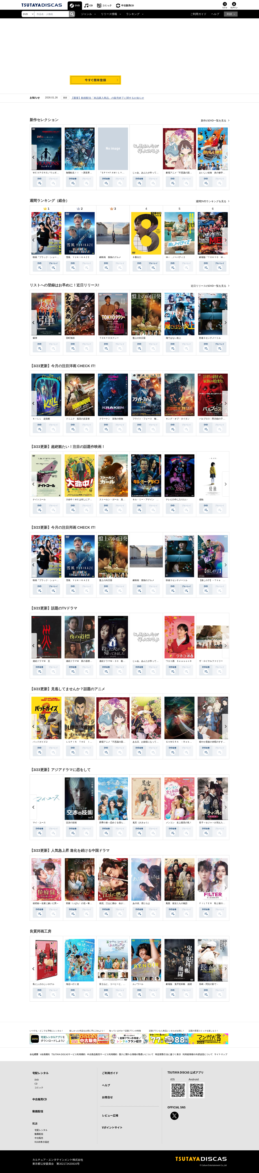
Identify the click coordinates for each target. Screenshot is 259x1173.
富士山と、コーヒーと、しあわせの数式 (118, 984)
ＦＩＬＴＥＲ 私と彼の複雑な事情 (216, 903)
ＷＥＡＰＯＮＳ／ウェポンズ (47, 172)
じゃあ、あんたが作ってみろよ (148, 172)
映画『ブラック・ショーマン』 (48, 257)
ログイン (234, 8)
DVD (77, 5)
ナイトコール (39, 499)
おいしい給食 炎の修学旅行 (213, 172)
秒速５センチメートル (210, 338)
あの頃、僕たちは (141, 903)
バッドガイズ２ (40, 742)
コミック (107, 5)
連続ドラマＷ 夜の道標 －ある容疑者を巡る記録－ (92, 661)
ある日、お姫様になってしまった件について (154, 742)
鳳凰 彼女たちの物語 (176, 903)
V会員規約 (45, 1054)
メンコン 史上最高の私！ (179, 822)
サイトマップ (220, 1054)
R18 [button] (229, 14)
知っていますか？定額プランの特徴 (125, 1031)
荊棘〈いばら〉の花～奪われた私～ (83, 903)
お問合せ (107, 1097)
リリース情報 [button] (109, 14)
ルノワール (138, 984)
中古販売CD (127, 5)
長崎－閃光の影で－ (209, 984)
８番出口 (137, 257)
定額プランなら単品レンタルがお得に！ (167, 1031)
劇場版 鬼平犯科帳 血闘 (179, 984)
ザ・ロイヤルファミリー (211, 661)
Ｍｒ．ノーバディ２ (175, 257)
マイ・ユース (39, 822)
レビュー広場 (110, 1115)
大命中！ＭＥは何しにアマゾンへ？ (83, 499)
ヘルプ (215, 14)
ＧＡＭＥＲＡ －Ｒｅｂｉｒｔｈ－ (183, 742)
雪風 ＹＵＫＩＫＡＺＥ (78, 257)
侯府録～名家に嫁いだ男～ (46, 903)
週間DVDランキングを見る (211, 201)
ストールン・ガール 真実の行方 (115, 499)
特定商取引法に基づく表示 (168, 1054)
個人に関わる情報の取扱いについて (136, 1054)
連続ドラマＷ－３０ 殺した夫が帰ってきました (123, 661)
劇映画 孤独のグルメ (110, 257)
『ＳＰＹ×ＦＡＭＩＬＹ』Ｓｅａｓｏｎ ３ (120, 172)
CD (91, 5)
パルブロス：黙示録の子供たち (214, 419)
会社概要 (34, 1054)
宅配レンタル (41, 1129)
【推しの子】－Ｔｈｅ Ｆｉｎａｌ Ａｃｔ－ (221, 580)
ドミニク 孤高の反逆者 (78, 419)
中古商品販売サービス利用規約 (102, 1054)
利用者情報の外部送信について (198, 1054)
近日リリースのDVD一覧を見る (209, 285)
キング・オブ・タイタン (178, 419)
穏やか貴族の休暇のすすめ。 (213, 742)
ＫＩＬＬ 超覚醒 (41, 419)
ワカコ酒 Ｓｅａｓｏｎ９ (179, 661)
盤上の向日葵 (139, 338)
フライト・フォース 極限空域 (148, 419)
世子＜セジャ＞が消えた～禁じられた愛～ (219, 822)
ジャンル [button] (86, 14)
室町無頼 (70, 338)
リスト (225, 8)
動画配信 (37, 1111)
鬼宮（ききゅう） (141, 822)
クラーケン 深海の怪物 (111, 419)
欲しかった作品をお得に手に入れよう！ (87, 1031)
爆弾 (35, 338)
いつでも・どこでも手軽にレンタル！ (46, 1031)
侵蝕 (201, 499)
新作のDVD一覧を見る (214, 120)
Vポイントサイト (112, 1127)
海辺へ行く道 (72, 984)
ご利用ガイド (198, 14)
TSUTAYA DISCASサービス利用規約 (68, 1054)
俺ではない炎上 (173, 338)
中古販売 (39, 1137)
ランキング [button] (133, 14)
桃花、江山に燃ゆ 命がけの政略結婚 (117, 903)
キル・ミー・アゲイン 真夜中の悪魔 (151, 499)
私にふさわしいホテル (43, 984)
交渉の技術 (71, 822)
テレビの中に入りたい (176, 499)
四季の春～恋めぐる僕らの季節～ (115, 822)
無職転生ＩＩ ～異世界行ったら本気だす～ (87, 172)
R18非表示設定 (42, 1141)
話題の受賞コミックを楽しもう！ (203, 1031)
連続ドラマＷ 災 (41, 661)
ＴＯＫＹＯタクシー (109, 338)
